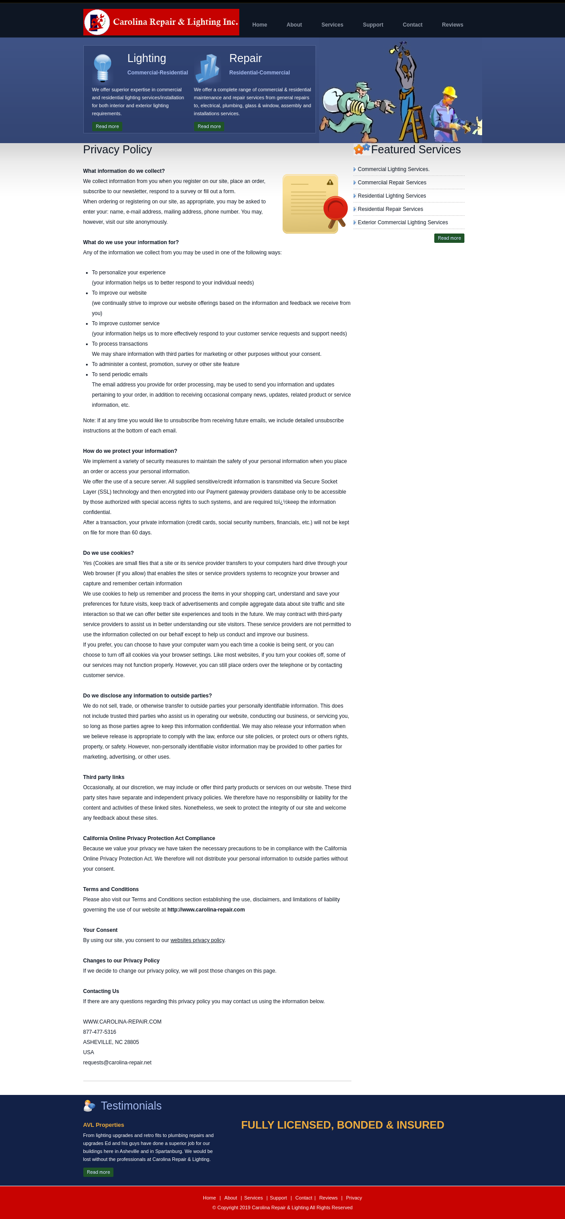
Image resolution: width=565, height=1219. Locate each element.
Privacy (353, 1197)
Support (279, 1197)
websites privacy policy (197, 940)
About (231, 1197)
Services (254, 1197)
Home (210, 1197)
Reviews (329, 1197)
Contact (303, 1197)
